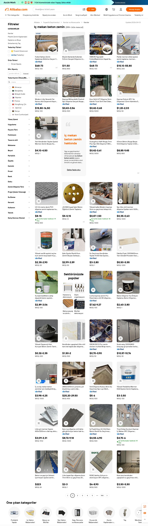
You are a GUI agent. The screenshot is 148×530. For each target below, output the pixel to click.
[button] (84, 9)
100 (102, 495)
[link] (145, 506)
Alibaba (37, 22)
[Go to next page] (107, 495)
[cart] (114, 10)
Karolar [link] (86, 22)
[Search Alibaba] (58, 9)
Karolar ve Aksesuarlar (71, 22)
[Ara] (91, 9)
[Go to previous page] (67, 495)
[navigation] (18, 259)
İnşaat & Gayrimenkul (51, 22)
